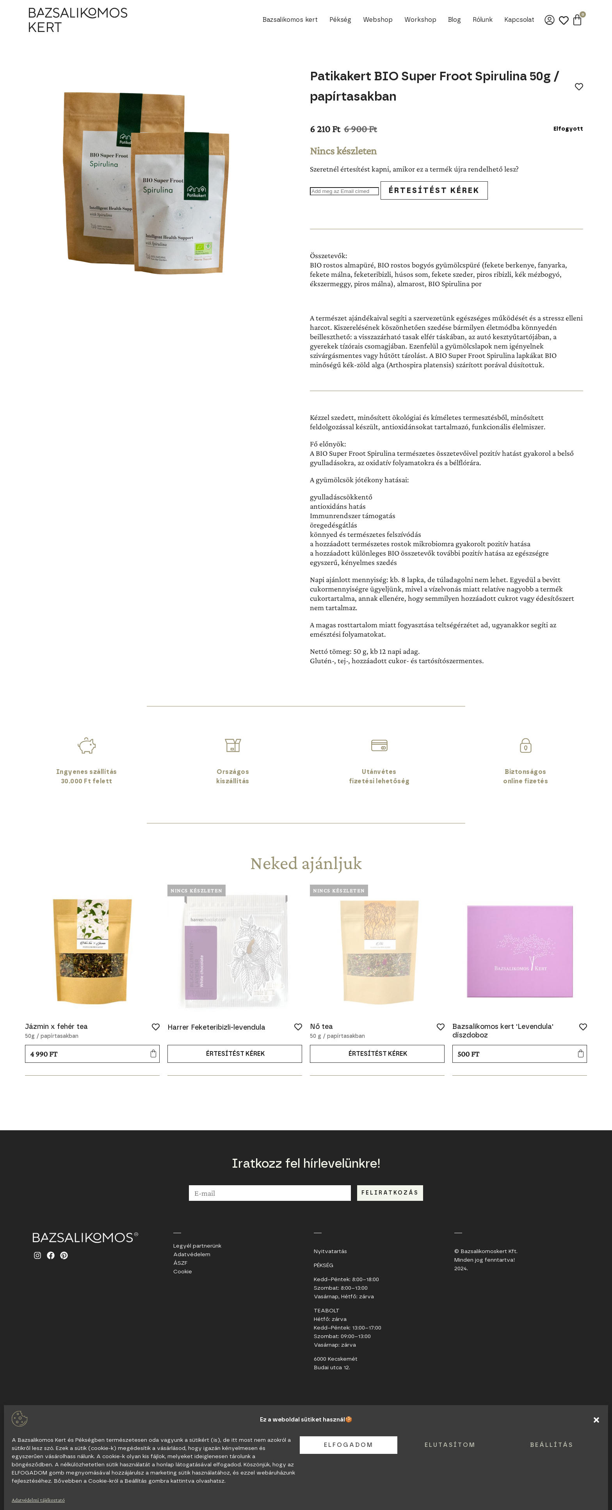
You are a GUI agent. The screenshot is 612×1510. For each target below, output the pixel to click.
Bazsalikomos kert (290, 20)
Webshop (378, 20)
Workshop (420, 20)
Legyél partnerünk (197, 1246)
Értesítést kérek (434, 191)
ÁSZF (180, 1263)
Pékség (340, 20)
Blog (454, 20)
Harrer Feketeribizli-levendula (216, 1027)
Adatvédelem (191, 1254)
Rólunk (483, 20)
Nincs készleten (196, 890)
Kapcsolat (519, 20)
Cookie (182, 1272)
